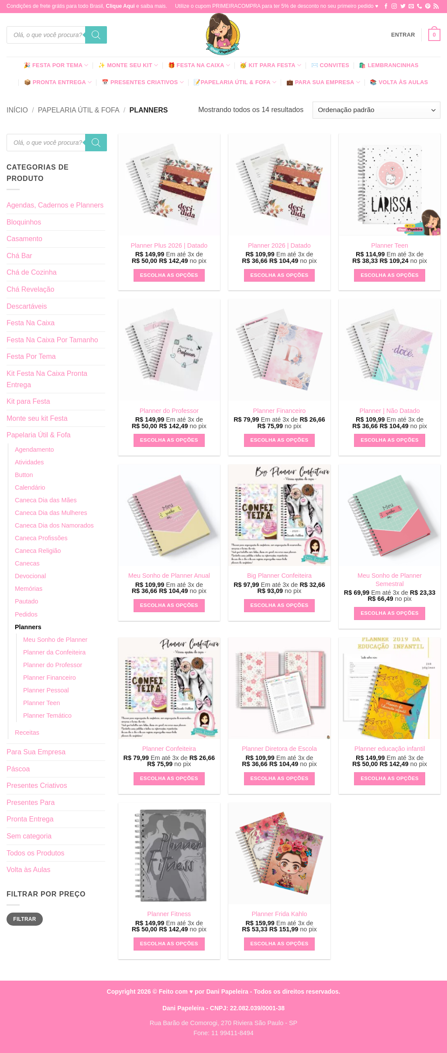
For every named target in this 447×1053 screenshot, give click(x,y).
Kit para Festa (28, 401)
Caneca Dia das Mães (46, 500)
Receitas (27, 732)
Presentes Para (31, 802)
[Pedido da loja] (376, 110)
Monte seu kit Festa (37, 418)
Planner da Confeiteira (54, 652)
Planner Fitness (169, 913)
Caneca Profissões (41, 538)
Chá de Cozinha (32, 272)
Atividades (29, 462)
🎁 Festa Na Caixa (199, 65)
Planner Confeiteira (169, 748)
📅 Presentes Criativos (143, 82)
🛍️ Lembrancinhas (388, 65)
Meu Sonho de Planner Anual (169, 575)
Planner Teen (41, 702)
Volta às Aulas (29, 869)
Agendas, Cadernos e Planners (55, 205)
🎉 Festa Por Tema (56, 65)
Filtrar (24, 919)
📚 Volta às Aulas (399, 82)
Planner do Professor (52, 664)
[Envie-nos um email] (411, 6)
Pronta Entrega (30, 819)
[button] (403, 35)
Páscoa (18, 769)
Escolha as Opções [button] (169, 275)
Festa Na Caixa (31, 323)
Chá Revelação (30, 289)
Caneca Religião (38, 550)
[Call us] (419, 6)
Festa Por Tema (31, 356)
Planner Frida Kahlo (279, 913)
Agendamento (34, 449)
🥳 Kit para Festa (270, 65)
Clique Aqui (120, 6)
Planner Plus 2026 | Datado (169, 245)
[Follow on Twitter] (403, 6)
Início (17, 110)
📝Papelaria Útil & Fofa (234, 82)
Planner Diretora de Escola (279, 748)
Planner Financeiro (49, 677)
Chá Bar (19, 255)
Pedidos (26, 614)
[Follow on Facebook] (386, 6)
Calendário (30, 487)
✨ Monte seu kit (128, 65)
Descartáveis (27, 306)
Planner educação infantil (389, 748)
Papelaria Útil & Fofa (79, 110)
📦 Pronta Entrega (58, 82)
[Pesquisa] (96, 35)
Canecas (27, 563)
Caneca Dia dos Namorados (54, 525)
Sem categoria (29, 836)
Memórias (28, 588)
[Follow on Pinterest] (427, 6)
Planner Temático (47, 715)
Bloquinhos (24, 222)
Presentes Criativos (37, 785)
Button (24, 474)
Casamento (24, 238)
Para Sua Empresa (36, 752)
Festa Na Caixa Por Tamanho (52, 340)
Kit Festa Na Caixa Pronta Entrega (47, 379)
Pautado (26, 601)
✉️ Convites (330, 65)
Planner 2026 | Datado (279, 245)
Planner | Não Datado (390, 410)
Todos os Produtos (36, 853)
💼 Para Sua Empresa (323, 82)
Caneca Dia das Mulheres (51, 512)
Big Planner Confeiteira (279, 575)
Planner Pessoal (46, 690)
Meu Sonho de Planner (55, 639)
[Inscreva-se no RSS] (436, 6)
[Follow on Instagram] (394, 6)
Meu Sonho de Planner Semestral (390, 579)
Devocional (30, 576)
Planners (28, 627)
